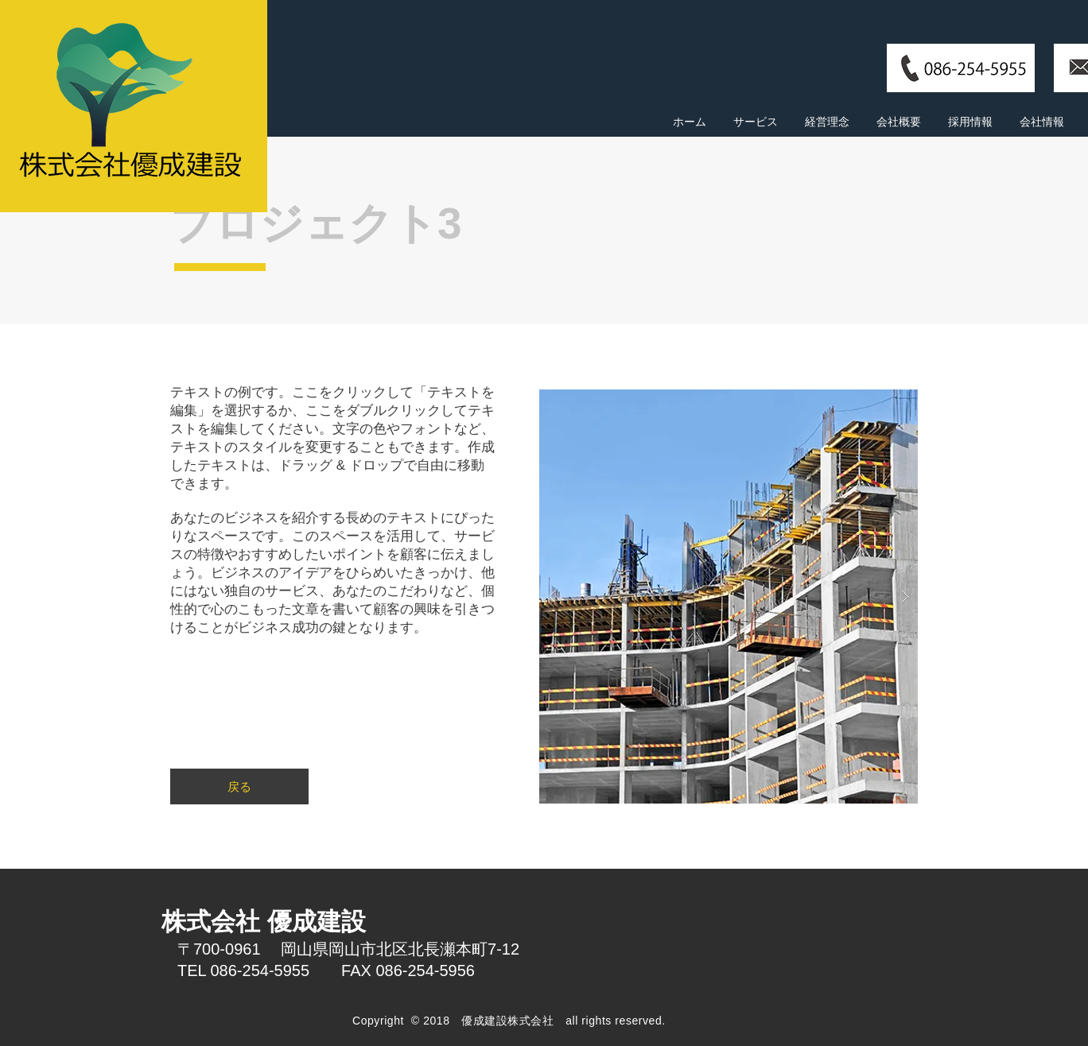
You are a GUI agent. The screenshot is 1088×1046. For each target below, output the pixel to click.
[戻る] (239, 786)
